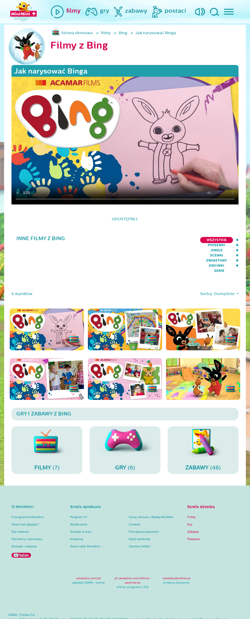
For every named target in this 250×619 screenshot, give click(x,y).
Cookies (134, 499)
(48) (203, 425)
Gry (189, 499)
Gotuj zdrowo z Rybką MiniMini (151, 492)
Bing (123, 33)
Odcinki (212, 240)
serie (233, 240)
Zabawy (193, 506)
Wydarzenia (78, 499)
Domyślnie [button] (225, 268)
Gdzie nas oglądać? (25, 499)
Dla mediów (20, 506)
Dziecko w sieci (81, 506)
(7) (47, 425)
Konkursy (76, 513)
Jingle (139, 240)
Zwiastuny (185, 240)
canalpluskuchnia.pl (176, 553)
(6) (125, 425)
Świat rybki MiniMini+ (85, 521)
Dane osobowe (139, 513)
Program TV (78, 492)
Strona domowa (77, 33)
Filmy (191, 492)
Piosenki (116, 240)
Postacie (193, 513)
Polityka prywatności (144, 506)
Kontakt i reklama (24, 521)
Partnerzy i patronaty (26, 513)
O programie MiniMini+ (28, 492)
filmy (106, 33)
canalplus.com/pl (88, 553)
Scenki (160, 240)
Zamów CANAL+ (140, 521)
